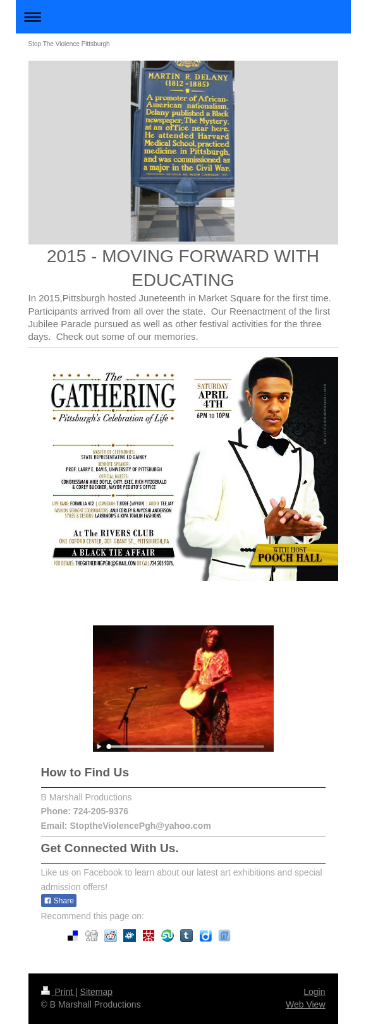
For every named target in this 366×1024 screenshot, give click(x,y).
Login (314, 992)
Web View (306, 1004)
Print (58, 992)
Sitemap (96, 992)
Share (59, 900)
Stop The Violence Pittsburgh (69, 43)
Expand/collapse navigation (183, 16)
